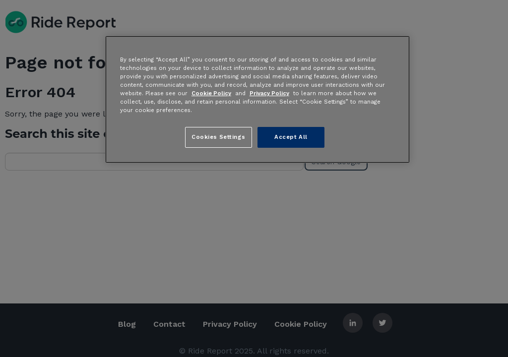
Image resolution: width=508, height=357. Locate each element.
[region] (257, 99)
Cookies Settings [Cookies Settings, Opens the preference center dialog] (218, 136)
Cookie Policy (211, 93)
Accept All (291, 136)
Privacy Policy (269, 93)
